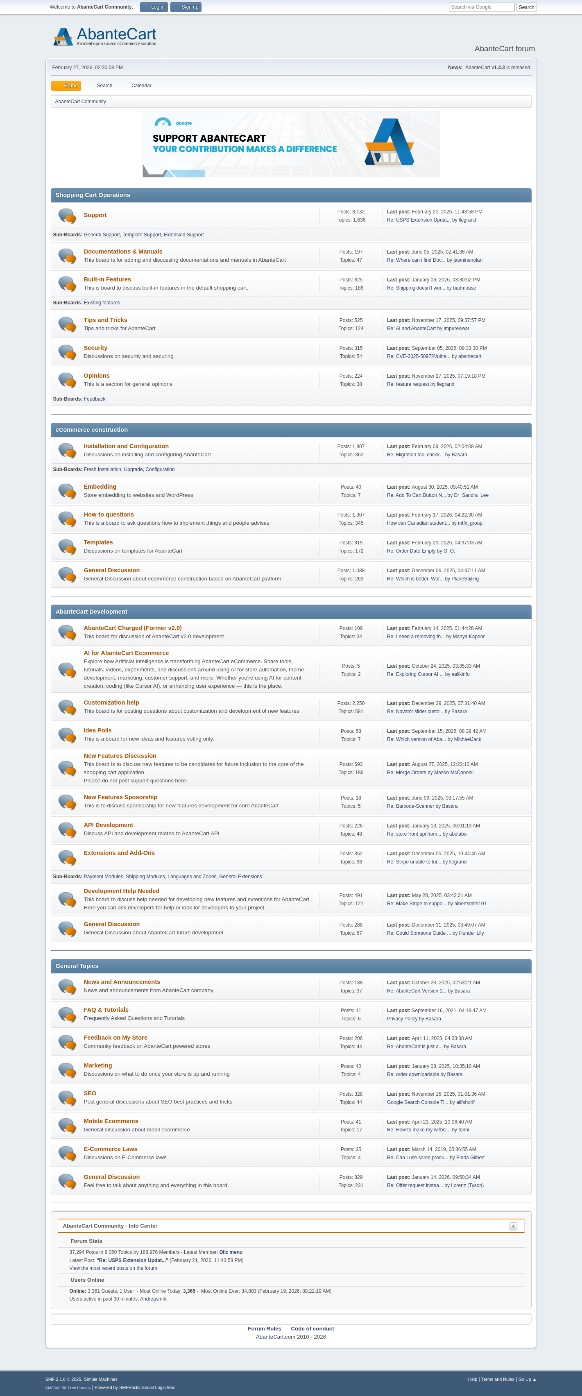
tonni (463, 1130)
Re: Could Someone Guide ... (419, 933)
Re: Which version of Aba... (416, 739)
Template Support (141, 235)
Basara (459, 455)
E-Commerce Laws (111, 1149)
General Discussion (112, 570)
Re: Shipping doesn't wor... (416, 288)
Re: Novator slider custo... (415, 711)
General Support (102, 235)
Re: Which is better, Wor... (415, 579)
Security (96, 347)
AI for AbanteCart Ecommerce (126, 653)
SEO (90, 1093)
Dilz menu (231, 1252)
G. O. (449, 551)
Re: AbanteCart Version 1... (416, 991)
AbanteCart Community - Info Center (110, 1226)
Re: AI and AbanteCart (412, 328)
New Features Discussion (120, 755)
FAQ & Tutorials (106, 1009)
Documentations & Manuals (123, 251)
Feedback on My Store (116, 1037)
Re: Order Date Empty (411, 551)
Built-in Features (107, 279)
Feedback (95, 399)
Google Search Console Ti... (417, 1102)
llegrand (467, 220)
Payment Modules (103, 876)
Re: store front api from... (414, 834)
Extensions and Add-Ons (119, 853)
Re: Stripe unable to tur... (414, 862)
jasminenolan (467, 260)
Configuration (159, 469)
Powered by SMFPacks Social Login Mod (135, 1387)
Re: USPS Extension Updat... (419, 220)
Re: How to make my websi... (419, 1130)
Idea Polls (98, 730)
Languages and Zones (192, 876)
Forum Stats (82, 1241)
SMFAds (53, 1387)
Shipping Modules (145, 876)
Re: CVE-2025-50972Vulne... (419, 356)
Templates (98, 542)
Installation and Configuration (126, 446)
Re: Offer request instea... (415, 1185)
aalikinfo (461, 674)
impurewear (457, 328)
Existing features (102, 303)
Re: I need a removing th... (416, 636)
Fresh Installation (102, 469)
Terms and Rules (497, 1379)
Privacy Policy (402, 1019)
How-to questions (109, 514)
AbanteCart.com (275, 1337)
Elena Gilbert (470, 1157)
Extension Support (184, 235)
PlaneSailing (465, 579)
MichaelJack (467, 739)
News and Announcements (122, 982)
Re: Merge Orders (406, 772)
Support (95, 215)
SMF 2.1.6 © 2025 (63, 1379)
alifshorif (465, 1102)
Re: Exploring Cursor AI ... (415, 674)
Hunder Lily (471, 933)
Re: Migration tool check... (415, 455)
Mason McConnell (453, 772)
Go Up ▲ (528, 1379)
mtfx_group (470, 523)
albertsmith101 (470, 903)
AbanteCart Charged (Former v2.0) (133, 628)
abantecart (470, 356)
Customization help (111, 702)
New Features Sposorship (121, 797)
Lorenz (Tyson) (467, 1185)
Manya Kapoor (469, 636)
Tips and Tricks (105, 320)
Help (472, 1379)
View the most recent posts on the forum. (114, 1268)
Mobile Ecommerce (111, 1121)
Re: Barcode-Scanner (410, 806)
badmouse (464, 288)
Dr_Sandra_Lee (471, 495)
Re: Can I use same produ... (417, 1157)
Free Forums (79, 1387)
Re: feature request (408, 384)
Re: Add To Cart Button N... (416, 495)
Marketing (98, 1065)
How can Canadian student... (418, 523)
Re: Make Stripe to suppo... (416, 903)
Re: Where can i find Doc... (416, 260)
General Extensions (240, 876)
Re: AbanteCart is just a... (415, 1046)
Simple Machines (101, 1379)
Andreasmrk (153, 1299)
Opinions (97, 375)
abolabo (458, 834)
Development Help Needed (122, 891)
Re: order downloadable (414, 1074)
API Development (109, 825)
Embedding (100, 486)
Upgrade (133, 469)
